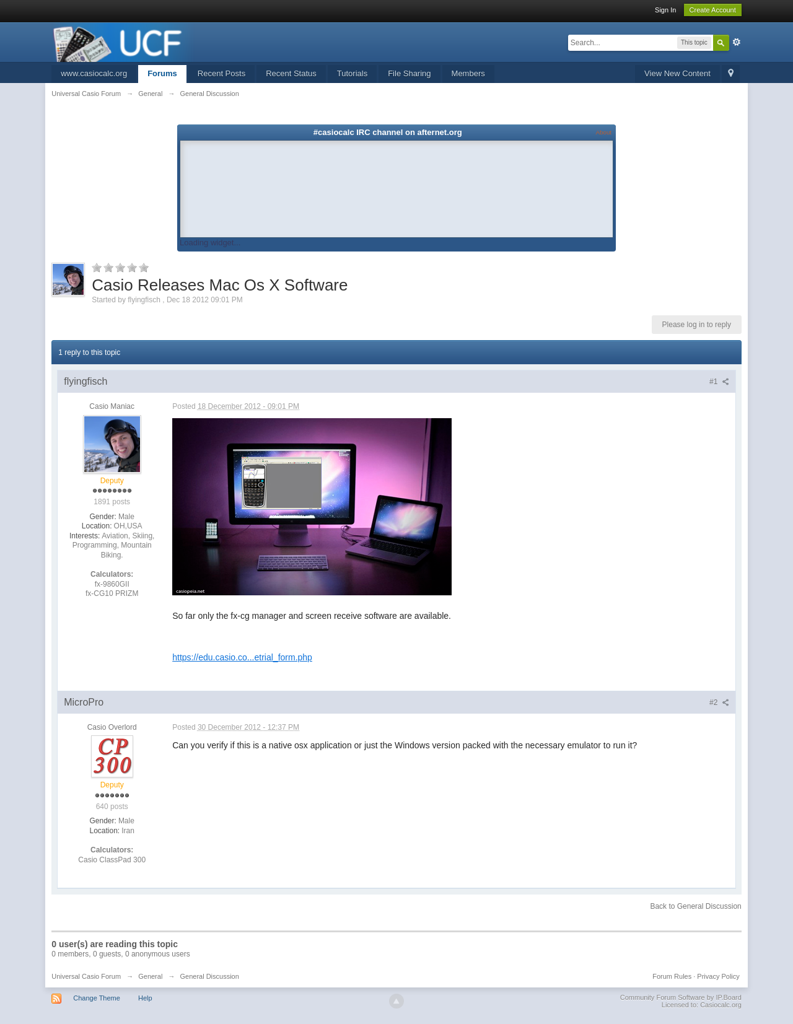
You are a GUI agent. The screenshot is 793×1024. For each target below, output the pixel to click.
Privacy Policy (718, 976)
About (603, 132)
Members (468, 73)
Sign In (665, 10)
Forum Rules (671, 976)
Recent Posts (221, 73)
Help (145, 998)
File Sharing (409, 73)
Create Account (713, 10)
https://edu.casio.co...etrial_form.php (242, 657)
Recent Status (291, 73)
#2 (719, 702)
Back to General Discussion (695, 906)
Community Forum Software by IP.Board (681, 997)
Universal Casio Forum (86, 976)
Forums (162, 73)
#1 (719, 381)
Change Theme (96, 998)
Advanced (737, 42)
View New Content (677, 73)
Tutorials (352, 73)
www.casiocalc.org (94, 73)
